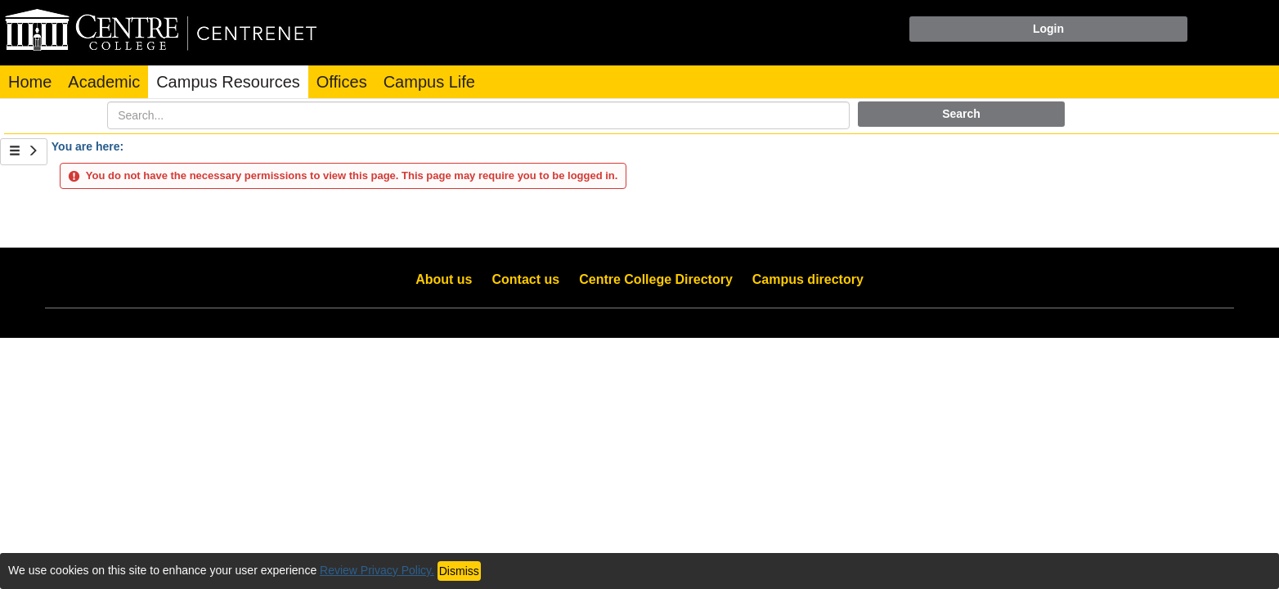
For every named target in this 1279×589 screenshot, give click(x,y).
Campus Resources (228, 82)
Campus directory (808, 279)
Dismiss (459, 571)
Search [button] (961, 113)
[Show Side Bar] (23, 151)
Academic (104, 82)
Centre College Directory (656, 279)
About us (443, 279)
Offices (341, 82)
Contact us (526, 279)
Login (1048, 28)
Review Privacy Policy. (377, 570)
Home (30, 82)
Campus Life (429, 82)
